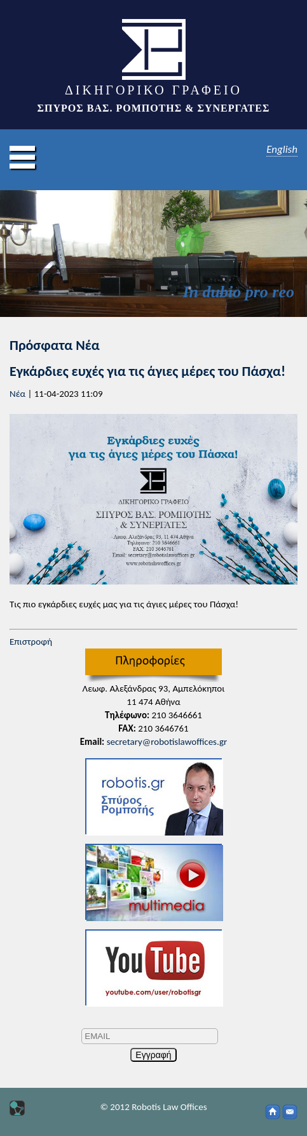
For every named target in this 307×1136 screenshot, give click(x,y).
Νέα (17, 393)
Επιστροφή (31, 641)
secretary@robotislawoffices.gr (167, 741)
